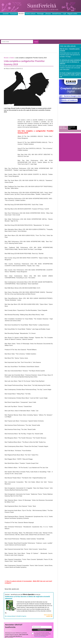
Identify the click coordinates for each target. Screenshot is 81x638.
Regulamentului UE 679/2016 (40, 636)
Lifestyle (48, 14)
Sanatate (6, 14)
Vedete (12, 57)
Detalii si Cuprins (21, 616)
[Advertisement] (29, 38)
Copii (64, 14)
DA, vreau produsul (10, 616)
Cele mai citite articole (63, 127)
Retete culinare (30, 14)
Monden (21, 14)
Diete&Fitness (56, 14)
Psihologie (40, 14)
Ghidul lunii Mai (71, 127)
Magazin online (72, 14)
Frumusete (13, 14)
